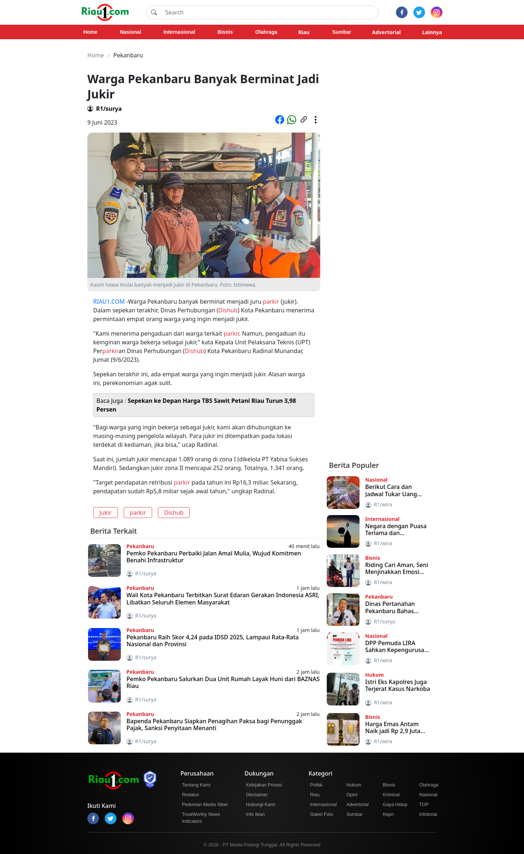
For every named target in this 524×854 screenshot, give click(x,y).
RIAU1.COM (109, 301)
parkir (271, 301)
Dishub (228, 310)
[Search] (269, 12)
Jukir (105, 513)
